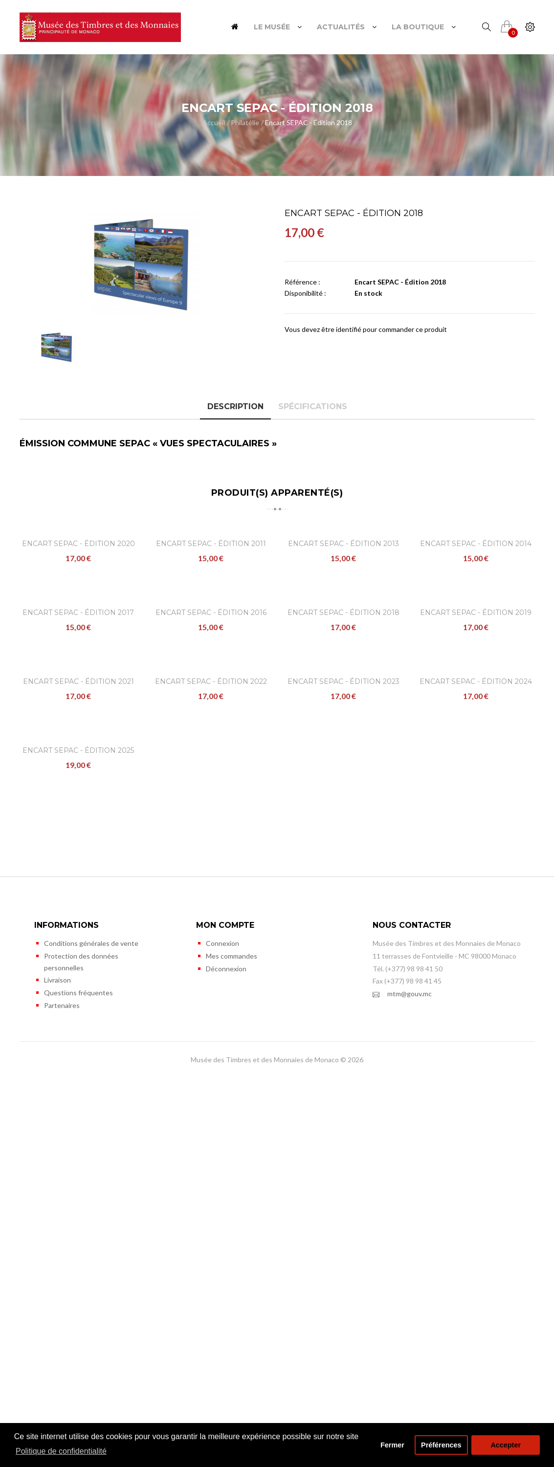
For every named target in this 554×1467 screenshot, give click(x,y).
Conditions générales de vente (91, 1332)
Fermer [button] (392, 1445)
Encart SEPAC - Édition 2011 (211, 640)
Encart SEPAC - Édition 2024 (476, 973)
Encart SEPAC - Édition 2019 (476, 807)
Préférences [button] (441, 1445)
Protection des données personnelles (81, 1351)
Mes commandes (231, 1345)
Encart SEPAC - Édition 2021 (78, 973)
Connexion (222, 1332)
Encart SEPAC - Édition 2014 (476, 640)
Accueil (213, 122)
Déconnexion (226, 1358)
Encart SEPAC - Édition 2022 (211, 973)
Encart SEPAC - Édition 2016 (210, 807)
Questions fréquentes (78, 1382)
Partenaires (62, 1394)
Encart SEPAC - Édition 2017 (78, 807)
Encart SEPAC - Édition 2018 (308, 122)
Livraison (57, 1369)
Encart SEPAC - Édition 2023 (343, 973)
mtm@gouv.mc (402, 1383)
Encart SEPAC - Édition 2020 (78, 640)
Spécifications (312, 406)
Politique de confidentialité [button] (61, 1451)
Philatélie (245, 122)
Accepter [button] (505, 1445)
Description (235, 406)
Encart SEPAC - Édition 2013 (343, 640)
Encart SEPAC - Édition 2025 (78, 1139)
